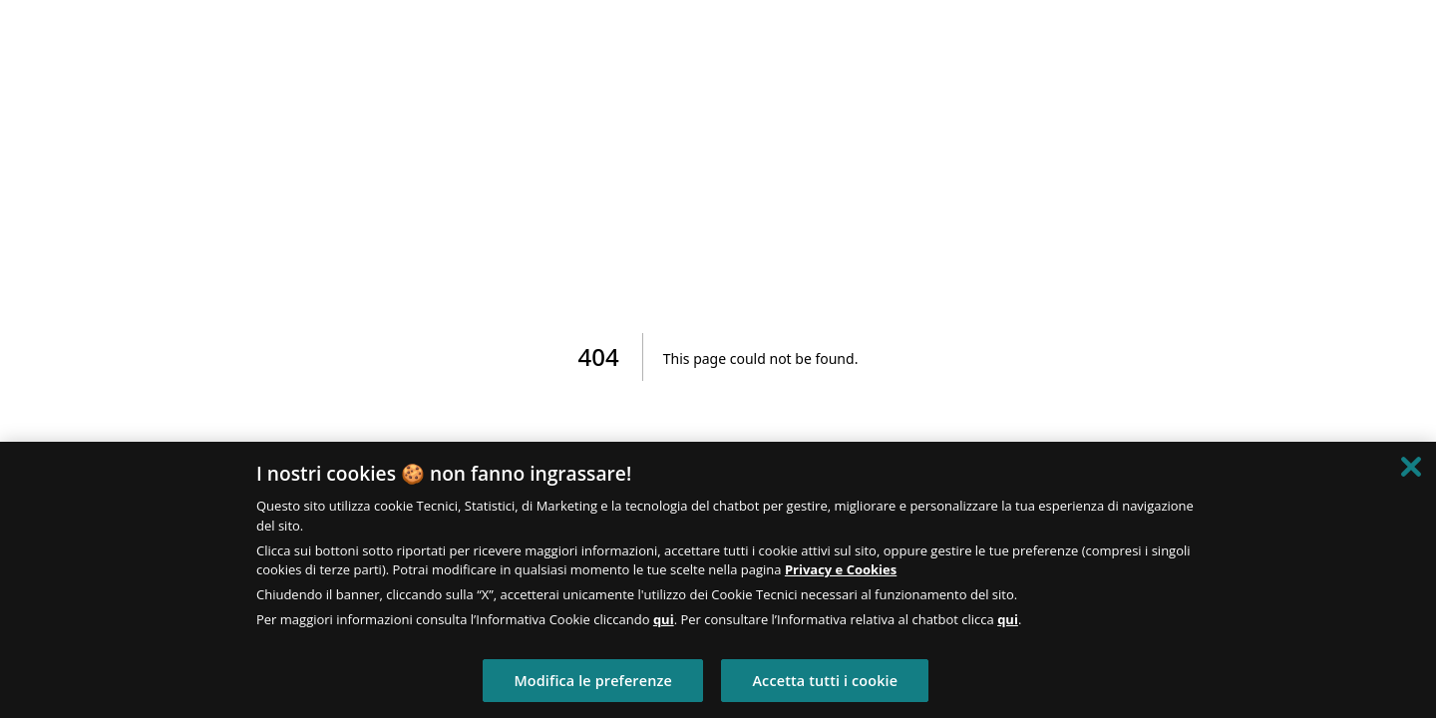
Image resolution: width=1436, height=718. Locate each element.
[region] (718, 580)
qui (663, 619)
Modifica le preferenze (592, 680)
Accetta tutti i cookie (825, 680)
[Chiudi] (1411, 467)
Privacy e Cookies (841, 569)
